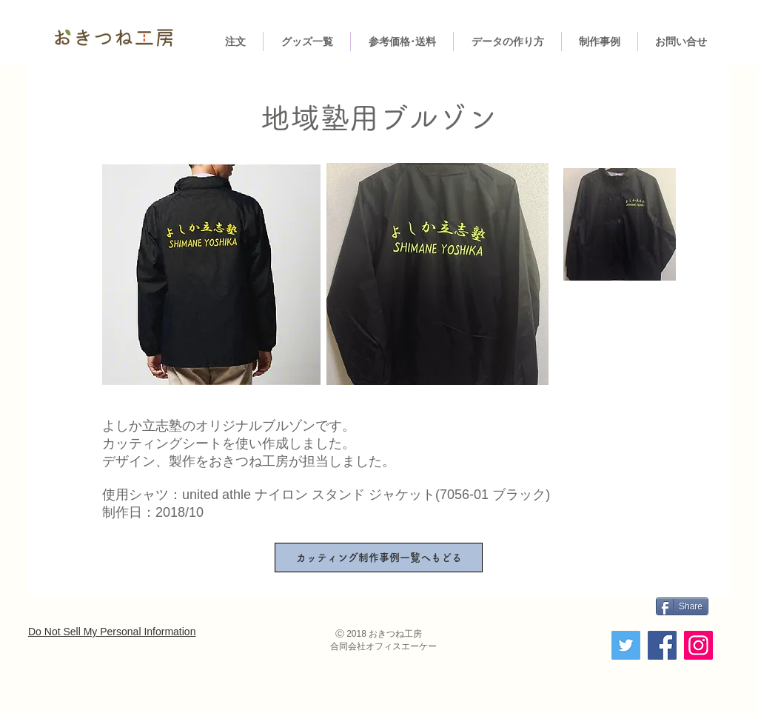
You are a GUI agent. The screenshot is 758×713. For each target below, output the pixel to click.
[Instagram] (698, 645)
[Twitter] (625, 645)
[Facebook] (662, 645)
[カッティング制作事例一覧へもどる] (379, 557)
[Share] (682, 606)
